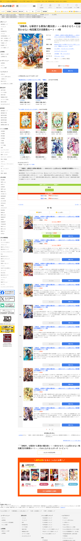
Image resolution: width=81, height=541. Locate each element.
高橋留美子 (3, 221)
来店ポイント (77, 11)
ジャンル (57, 11)
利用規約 (64, 536)
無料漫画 (45, 11)
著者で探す (3, 94)
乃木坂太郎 (3, 224)
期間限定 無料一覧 (5, 124)
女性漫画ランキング (47, 520)
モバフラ (3, 284)
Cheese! (2, 261)
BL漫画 (2, 142)
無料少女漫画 (4, 117)
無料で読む (51, 236)
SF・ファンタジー (5, 168)
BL (33, 11)
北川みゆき (3, 203)
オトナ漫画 (3, 145)
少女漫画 (3, 133)
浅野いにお (3, 182)
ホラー (2, 166)
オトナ (38, 11)
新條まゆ (3, 212)
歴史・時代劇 (4, 159)
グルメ (2, 171)
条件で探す (3, 90)
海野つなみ (3, 189)
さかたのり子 (4, 207)
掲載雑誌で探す (4, 97)
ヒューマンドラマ (5, 149)
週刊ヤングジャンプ (5, 258)
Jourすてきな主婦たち (5, 268)
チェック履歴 (4, 67)
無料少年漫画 (4, 122)
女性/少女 (15, 11)
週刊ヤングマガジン (5, 247)
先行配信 (9, 11)
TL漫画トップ (4, 43)
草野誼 (2, 205)
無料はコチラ (49, 190)
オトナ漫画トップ (5, 47)
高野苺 (2, 219)
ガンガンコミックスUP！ (31, 109)
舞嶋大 (63, 46)
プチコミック (4, 244)
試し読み (54, 70)
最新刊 (39, 212)
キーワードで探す (5, 99)
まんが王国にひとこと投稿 (6, 83)
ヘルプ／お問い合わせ (6, 76)
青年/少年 (21, 11)
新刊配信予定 (4, 31)
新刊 (70, 11)
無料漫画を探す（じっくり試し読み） (72, 440)
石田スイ (3, 184)
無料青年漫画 (4, 120)
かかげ (70, 46)
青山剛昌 (3, 179)
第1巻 (49, 187)
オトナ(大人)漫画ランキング (49, 533)
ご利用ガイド (4, 79)
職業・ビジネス (4, 154)
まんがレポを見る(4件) (49, 452)
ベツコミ (3, 265)
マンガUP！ (22, 109)
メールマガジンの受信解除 (7, 522)
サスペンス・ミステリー (6, 157)
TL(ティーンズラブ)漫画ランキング (50, 529)
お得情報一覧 (4, 56)
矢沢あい (3, 233)
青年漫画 (3, 135)
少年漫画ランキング (47, 527)
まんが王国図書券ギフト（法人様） (70, 531)
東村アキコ (3, 226)
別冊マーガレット (5, 263)
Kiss (2, 254)
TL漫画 (2, 140)
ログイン (3, 65)
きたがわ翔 (3, 200)
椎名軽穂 (3, 210)
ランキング (64, 11)
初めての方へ (4, 81)
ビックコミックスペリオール (7, 286)
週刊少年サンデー (5, 275)
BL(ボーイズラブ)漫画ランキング (50, 531)
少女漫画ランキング (47, 522)
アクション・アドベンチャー (7, 164)
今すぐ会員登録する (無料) (49, 491)
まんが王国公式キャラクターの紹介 (70, 529)
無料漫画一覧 (4, 113)
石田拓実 (3, 186)
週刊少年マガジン (5, 256)
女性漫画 (3, 131)
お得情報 (4, 533)
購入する (70, 70)
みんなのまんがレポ (5, 104)
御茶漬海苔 (3, 196)
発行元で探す (4, 101)
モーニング (3, 270)
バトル (62, 56)
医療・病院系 (4, 173)
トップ (2, 11)
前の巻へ (21, 204)
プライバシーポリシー (67, 538)
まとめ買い (59, 212)
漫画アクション (4, 282)
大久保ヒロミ (4, 193)
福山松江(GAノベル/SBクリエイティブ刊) (29, 79)
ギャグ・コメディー (5, 152)
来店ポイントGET (5, 54)
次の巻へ (77, 204)
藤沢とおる (3, 228)
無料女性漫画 (4, 115)
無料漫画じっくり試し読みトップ (19, 511)
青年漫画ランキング (47, 524)
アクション (57, 56)
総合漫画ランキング (47, 518)
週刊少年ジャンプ (5, 249)
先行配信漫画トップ (5, 36)
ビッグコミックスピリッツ (6, 251)
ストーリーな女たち (5, 242)
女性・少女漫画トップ (6, 38)
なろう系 (26, 164)
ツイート (78, 23)
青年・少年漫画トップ (6, 40)
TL (27, 11)
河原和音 (3, 198)
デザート (3, 279)
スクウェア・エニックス (60, 51)
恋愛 (2, 147)
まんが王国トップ (5, 511)
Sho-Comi (3, 272)
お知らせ (3, 74)
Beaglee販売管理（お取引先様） (70, 533)
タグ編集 (32, 164)
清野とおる (3, 214)
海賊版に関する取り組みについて (7, 324)
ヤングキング (4, 277)
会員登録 (3, 63)
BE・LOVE (3, 240)
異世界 (20, 164)
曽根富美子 (3, 217)
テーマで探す (4, 92)
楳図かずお (3, 191)
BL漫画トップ (4, 45)
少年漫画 (3, 138)
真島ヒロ (3, 231)
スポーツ (3, 161)
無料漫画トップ (4, 24)
